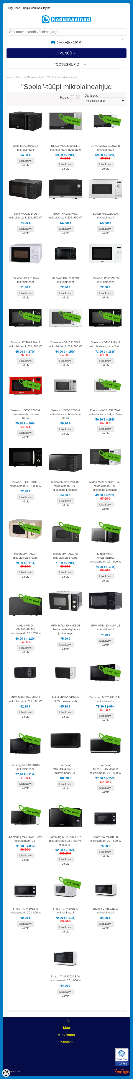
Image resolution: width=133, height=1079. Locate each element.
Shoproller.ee (122, 1071)
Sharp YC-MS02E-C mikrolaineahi (65, 910)
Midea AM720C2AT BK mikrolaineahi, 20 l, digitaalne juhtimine (65, 485)
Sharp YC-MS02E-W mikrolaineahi (105, 910)
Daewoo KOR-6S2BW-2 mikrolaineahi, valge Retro (105, 412)
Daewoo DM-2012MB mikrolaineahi (65, 280)
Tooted (19, 77)
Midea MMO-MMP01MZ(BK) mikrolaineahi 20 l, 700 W (25, 629)
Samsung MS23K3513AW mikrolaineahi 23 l (25, 838)
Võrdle (25, 165)
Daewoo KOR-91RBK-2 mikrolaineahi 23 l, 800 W (25, 484)
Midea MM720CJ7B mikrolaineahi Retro (65, 555)
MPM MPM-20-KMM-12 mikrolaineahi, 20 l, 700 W (25, 699)
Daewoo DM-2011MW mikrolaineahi (25, 280)
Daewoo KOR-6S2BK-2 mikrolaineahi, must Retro (105, 344)
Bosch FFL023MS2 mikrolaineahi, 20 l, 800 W (65, 215)
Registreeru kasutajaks (36, 8)
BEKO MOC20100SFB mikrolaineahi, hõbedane (65, 147)
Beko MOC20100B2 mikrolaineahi (25, 147)
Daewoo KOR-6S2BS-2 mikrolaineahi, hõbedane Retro (65, 414)
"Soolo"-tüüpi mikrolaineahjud (63, 77)
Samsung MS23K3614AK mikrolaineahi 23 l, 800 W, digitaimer (65, 840)
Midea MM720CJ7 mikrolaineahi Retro (25, 555)
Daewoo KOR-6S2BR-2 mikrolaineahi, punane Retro (25, 414)
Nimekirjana (72, 97)
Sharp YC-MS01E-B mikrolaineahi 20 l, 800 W (105, 838)
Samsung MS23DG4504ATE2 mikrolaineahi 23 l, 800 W (105, 769)
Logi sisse (14, 8)
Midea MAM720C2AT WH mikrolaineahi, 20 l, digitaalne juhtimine (105, 485)
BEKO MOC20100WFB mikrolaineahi (105, 147)
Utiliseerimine (13, 1071)
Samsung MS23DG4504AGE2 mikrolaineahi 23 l (65, 769)
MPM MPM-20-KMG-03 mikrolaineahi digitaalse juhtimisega (65, 629)
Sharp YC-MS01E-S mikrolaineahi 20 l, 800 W (25, 910)
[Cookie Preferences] (6, 1073)
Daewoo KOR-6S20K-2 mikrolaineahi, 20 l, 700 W (25, 344)
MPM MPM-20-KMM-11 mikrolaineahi (105, 627)
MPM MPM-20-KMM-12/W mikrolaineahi (65, 699)
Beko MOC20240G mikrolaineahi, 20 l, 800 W (25, 215)
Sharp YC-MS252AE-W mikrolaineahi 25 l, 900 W (65, 978)
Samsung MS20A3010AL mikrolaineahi (25, 767)
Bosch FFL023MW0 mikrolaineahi (105, 215)
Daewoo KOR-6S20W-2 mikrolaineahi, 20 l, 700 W (65, 344)
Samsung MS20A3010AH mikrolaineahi (105, 699)
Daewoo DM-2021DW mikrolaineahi (105, 280)
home (10, 77)
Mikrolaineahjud (35, 77)
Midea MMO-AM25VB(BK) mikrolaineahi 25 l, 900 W (105, 557)
